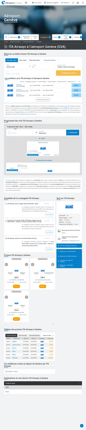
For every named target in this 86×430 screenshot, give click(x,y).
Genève (8, 341)
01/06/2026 (26, 344)
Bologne (56, 108)
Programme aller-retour (15, 127)
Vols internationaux (34, 335)
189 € (51, 341)
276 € (51, 348)
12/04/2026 (26, 358)
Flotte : (61, 220)
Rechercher (73, 132)
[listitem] (17, 371)
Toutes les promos (11, 335)
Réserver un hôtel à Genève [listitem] (70, 256)
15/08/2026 (33, 348)
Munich (14, 348)
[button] (58, 60)
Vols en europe (23, 335)
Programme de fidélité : (66, 224)
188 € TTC (66, 108)
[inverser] (30, 66)
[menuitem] (11, 3)
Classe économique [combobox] (50, 60)
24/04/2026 (33, 358)
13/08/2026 (26, 341)
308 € (51, 351)
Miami (14, 354)
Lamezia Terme (16, 344)
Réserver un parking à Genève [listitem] (70, 265)
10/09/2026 (33, 354)
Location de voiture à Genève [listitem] (70, 261)
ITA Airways (8, 180)
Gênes (14, 351)
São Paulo (14, 358)
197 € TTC (32, 112)
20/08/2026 (33, 341)
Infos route (46, 154)
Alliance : (62, 222)
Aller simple (28, 127)
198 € (51, 345)
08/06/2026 (33, 344)
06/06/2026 (33, 351)
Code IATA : (62, 215)
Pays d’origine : (63, 217)
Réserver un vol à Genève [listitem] (70, 251)
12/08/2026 (26, 348)
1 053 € (50, 358)
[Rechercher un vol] (68, 73)
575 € (51, 354)
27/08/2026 (26, 354)
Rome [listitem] (17, 391)
